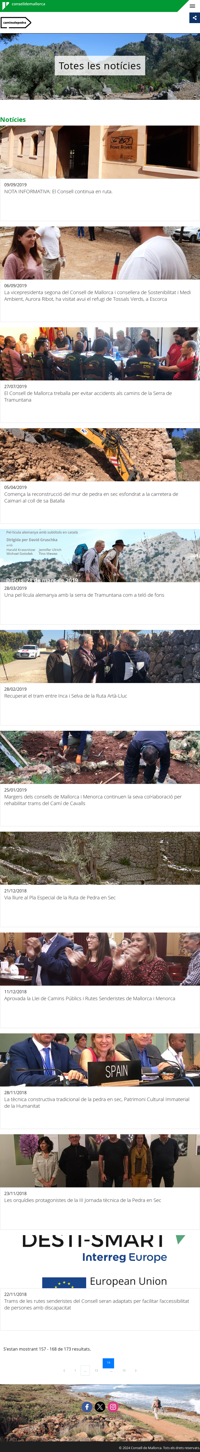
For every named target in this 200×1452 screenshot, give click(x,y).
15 (126, 1370)
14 (110, 1362)
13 (98, 1370)
